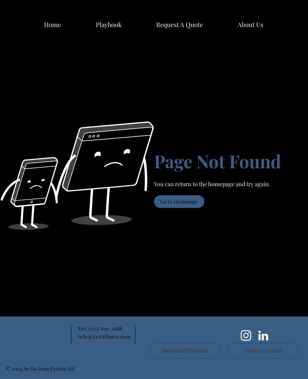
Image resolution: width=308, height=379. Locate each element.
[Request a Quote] (263, 351)
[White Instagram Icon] (246, 335)
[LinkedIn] (263, 335)
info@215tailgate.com (104, 336)
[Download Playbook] (184, 351)
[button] (250, 24)
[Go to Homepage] (179, 201)
